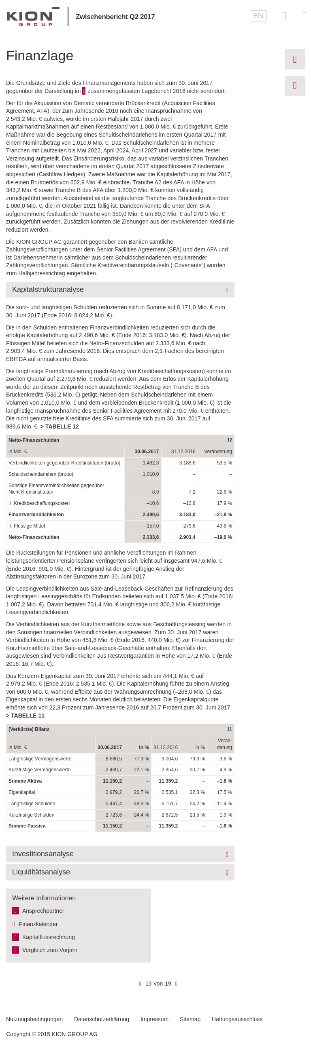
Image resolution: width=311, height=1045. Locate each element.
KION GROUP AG (33, 16)
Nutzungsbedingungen (34, 1019)
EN (258, 16)
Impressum (154, 1019)
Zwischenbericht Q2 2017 (115, 17)
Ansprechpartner (43, 911)
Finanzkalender (38, 924)
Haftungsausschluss (237, 1019)
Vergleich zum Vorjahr (49, 950)
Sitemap (190, 1019)
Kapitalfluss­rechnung (48, 937)
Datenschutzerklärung (101, 1019)
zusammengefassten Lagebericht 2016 (136, 91)
